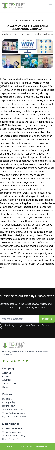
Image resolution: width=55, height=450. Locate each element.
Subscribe (47, 318)
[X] (7, 361)
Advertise (6, 379)
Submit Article (9, 383)
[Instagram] (11, 361)
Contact (6, 376)
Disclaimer (7, 398)
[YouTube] (19, 361)
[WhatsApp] (22, 361)
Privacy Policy (8, 402)
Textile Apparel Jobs (11, 431)
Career (5, 387)
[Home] (13, 6)
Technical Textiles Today (13, 435)
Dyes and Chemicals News (14, 416)
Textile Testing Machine (13, 413)
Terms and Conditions (12, 409)
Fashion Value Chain (12, 428)
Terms (34, 325)
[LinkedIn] (15, 361)
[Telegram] (26, 361)
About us (6, 372)
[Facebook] (3, 361)
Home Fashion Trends (12, 439)
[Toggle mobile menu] (51, 6)
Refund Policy (8, 405)
